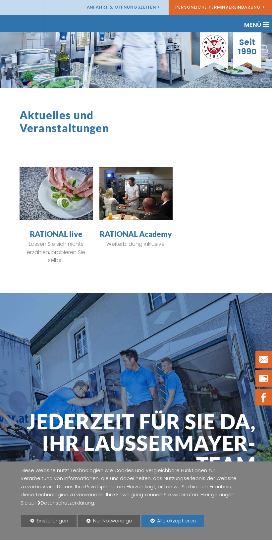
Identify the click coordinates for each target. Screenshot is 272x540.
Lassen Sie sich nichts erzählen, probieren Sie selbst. (56, 252)
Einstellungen (45, 522)
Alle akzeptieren (168, 520)
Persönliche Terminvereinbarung (218, 7)
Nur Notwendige (105, 522)
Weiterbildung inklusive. (136, 244)
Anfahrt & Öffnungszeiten (121, 7)
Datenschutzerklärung (67, 503)
